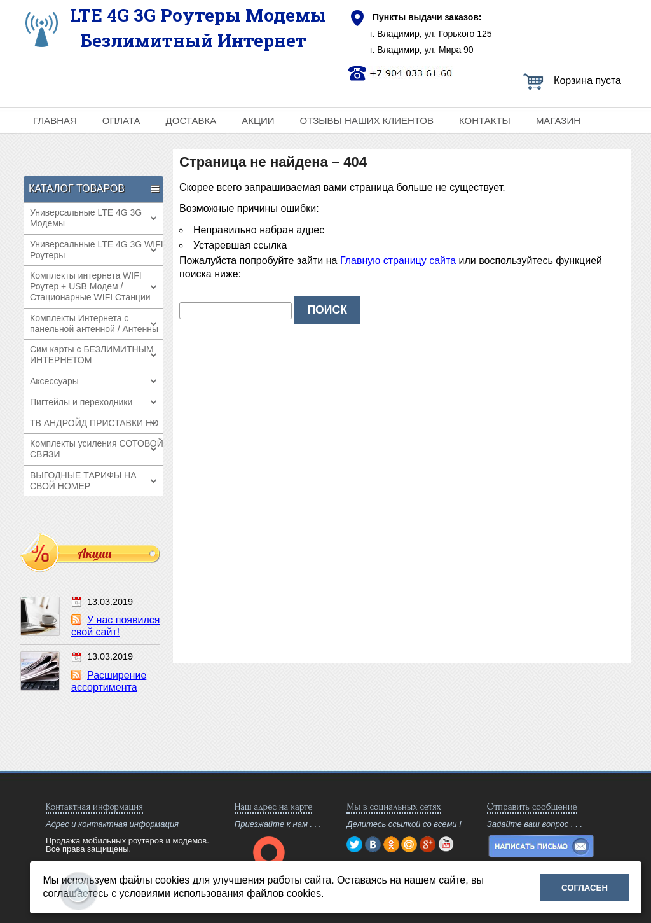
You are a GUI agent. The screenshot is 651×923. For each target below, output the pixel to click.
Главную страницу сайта (398, 260)
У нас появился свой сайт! (115, 625)
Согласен (584, 887)
